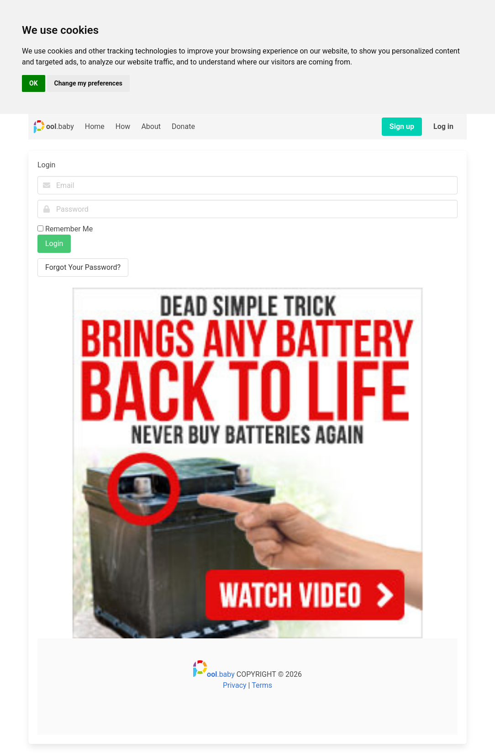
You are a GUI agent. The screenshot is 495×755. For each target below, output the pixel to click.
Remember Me (69, 229)
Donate (183, 126)
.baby (54, 126)
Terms (262, 685)
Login (54, 243)
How (123, 126)
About (151, 126)
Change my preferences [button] (88, 83)
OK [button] (33, 83)
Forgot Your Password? (83, 267)
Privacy (235, 685)
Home (95, 126)
